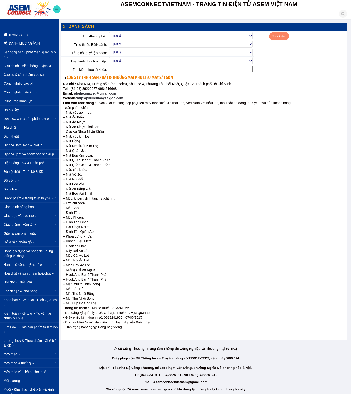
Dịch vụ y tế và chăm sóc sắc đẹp (29, 154)
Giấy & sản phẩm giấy (20, 233)
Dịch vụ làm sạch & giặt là (23, 145)
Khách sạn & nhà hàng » (30, 291)
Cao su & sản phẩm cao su (24, 75)
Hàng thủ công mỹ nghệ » (30, 264)
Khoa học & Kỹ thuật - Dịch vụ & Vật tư (31, 302)
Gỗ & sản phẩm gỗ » (30, 242)
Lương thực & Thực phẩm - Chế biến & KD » (31, 343)
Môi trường (12, 381)
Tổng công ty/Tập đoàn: (89, 53)
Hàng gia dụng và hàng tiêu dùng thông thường (28, 253)
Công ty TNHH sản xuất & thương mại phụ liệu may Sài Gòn (120, 77)
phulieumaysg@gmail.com (94, 93)
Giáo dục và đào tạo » (30, 215)
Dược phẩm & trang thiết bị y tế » (30, 198)
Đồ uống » (30, 180)
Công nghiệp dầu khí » (30, 92)
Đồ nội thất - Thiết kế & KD (23, 172)
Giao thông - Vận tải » (30, 224)
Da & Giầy (11, 110)
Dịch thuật (11, 136)
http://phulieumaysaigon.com (100, 98)
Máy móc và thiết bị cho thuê (25, 372)
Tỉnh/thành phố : (95, 36)
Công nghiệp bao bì (18, 83)
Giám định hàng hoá (19, 207)
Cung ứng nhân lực (18, 101)
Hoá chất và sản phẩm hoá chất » (30, 273)
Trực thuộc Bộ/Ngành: (90, 44)
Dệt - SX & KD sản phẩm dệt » (30, 118)
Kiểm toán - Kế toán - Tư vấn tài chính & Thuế (27, 316)
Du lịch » (30, 189)
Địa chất (10, 127)
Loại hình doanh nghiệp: (89, 61)
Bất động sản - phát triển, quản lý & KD (30, 54)
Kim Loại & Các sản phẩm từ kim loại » (31, 329)
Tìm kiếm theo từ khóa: (90, 70)
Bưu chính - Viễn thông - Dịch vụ (28, 66)
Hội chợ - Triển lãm (18, 282)
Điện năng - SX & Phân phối (24, 163)
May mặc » (30, 354)
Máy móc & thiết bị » (30, 363)
